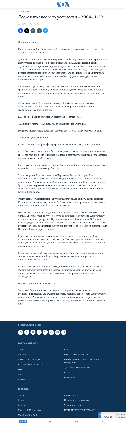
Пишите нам (24, 355)
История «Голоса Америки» (77, 400)
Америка (22, 395)
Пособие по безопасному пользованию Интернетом (82, 361)
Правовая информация (29, 360)
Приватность (70, 378)
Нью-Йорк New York (27, 415)
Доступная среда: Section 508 (78, 368)
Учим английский (72, 405)
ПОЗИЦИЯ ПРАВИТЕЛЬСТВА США (80, 410)
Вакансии (69, 373)
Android (22, 380)
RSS (66, 350)
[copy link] (39, 30)
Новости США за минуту (29, 410)
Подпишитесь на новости (76, 355)
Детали (21, 405)
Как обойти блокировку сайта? (32, 365)
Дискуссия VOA (71, 395)
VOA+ (20, 370)
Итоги (21, 400)
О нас (20, 350)
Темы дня (23, 11)
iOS (19, 375)
